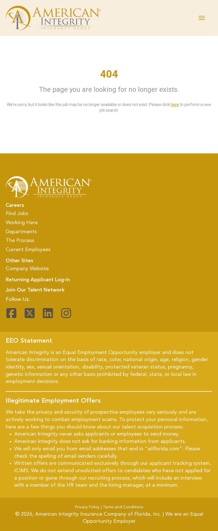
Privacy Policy (87, 507)
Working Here (22, 222)
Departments (21, 231)
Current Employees (28, 249)
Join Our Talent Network (35, 290)
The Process (20, 240)
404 (109, 74)
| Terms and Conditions (122, 507)
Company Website (27, 268)
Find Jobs (17, 213)
